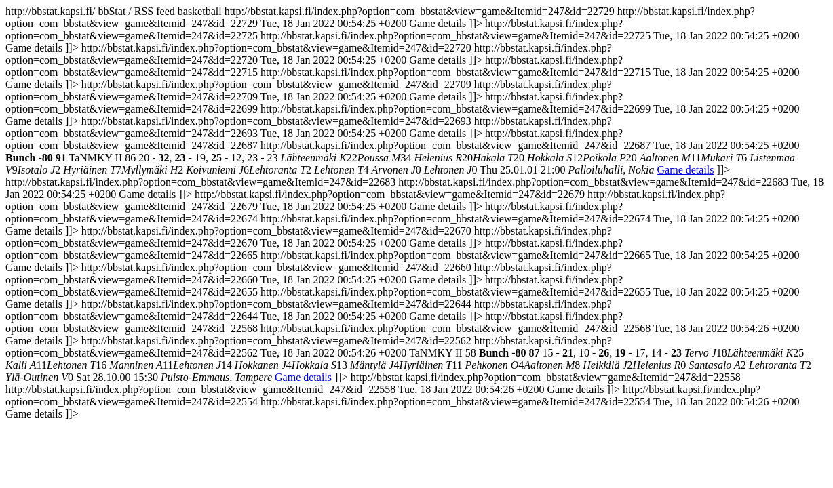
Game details (685, 170)
